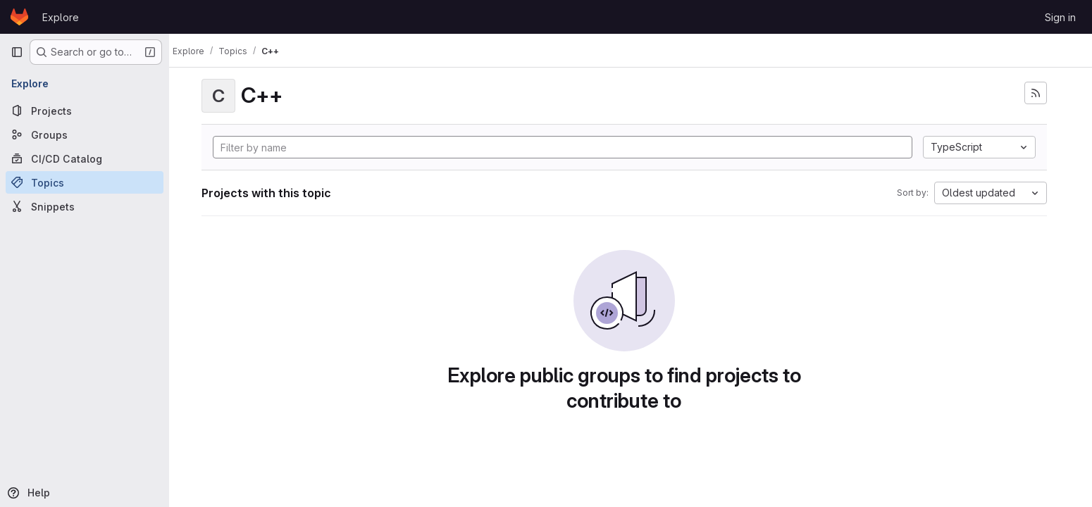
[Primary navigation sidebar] (17, 52)
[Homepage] (19, 17)
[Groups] (84, 134)
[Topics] (84, 182)
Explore (60, 17)
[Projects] (84, 110)
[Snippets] (84, 206)
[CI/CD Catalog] (84, 158)
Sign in (1060, 17)
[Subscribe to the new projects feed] (1042, 93)
